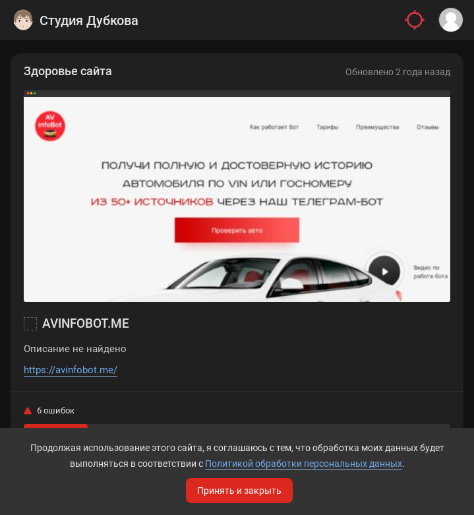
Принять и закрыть (239, 490)
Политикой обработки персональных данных (303, 463)
